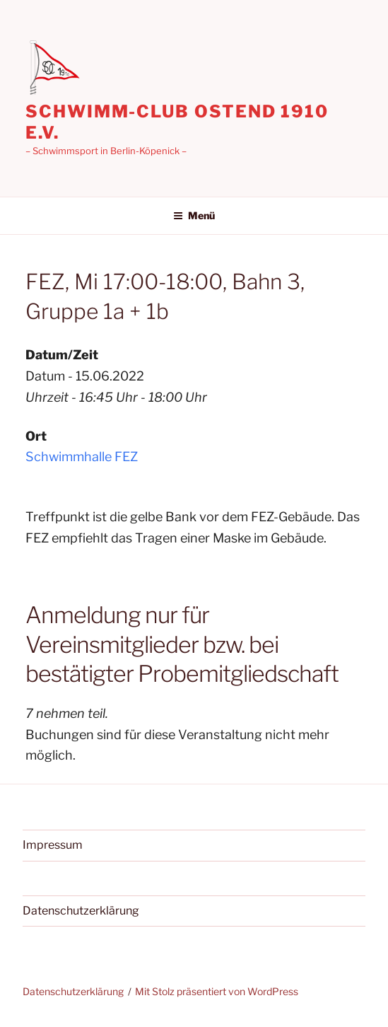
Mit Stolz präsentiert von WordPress (216, 991)
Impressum (53, 845)
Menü (194, 215)
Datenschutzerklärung (81, 910)
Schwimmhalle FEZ (81, 456)
